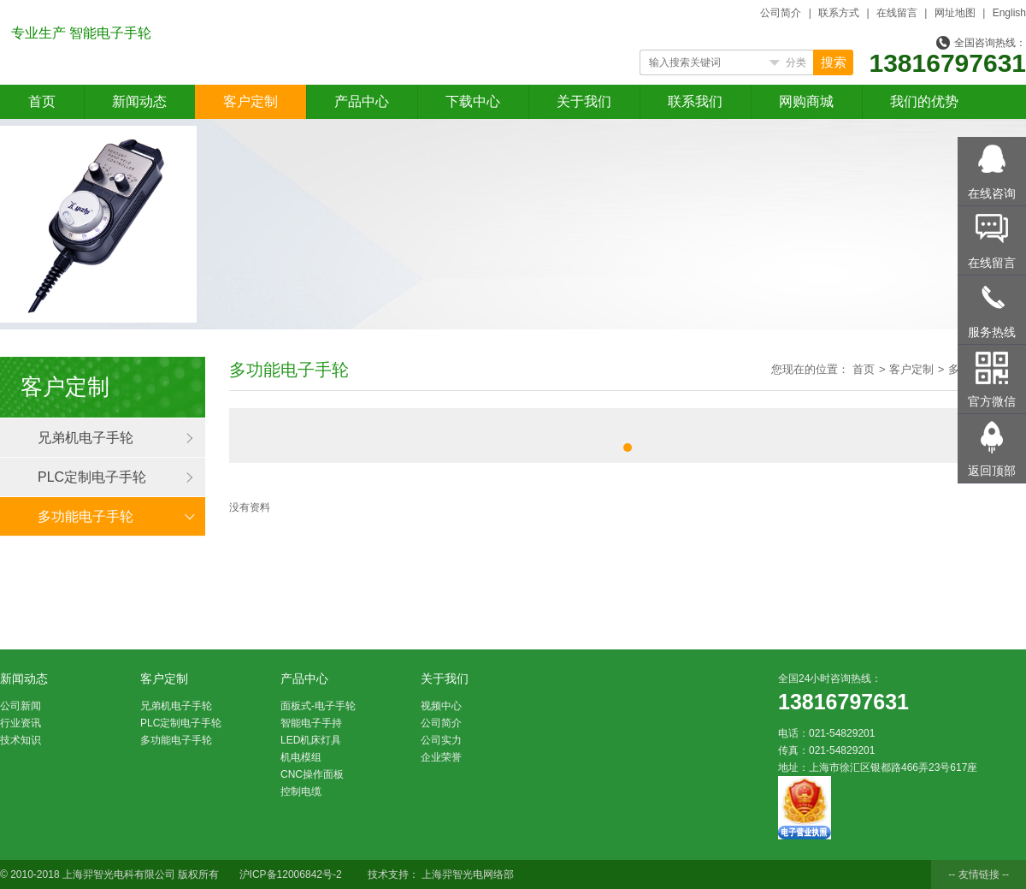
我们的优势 (924, 101)
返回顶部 (992, 470)
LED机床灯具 (310, 740)
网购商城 (806, 101)
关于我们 (584, 101)
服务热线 (992, 332)
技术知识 (20, 740)
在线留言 (896, 13)
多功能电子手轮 (85, 516)
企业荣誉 (441, 757)
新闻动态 (139, 101)
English (1009, 13)
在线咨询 (992, 193)
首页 (42, 101)
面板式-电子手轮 (318, 706)
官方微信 (992, 401)
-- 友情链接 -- (978, 874)
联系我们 (695, 101)
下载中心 (472, 101)
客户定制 (250, 101)
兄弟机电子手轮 (85, 437)
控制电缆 (300, 791)
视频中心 (441, 706)
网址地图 (955, 13)
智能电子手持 (311, 723)
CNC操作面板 (312, 774)
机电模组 (300, 757)
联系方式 (838, 13)
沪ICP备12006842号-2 (290, 874)
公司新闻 (20, 706)
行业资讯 (20, 723)
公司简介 (780, 13)
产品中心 (361, 101)
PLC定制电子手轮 (92, 477)
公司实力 (441, 740)
